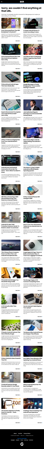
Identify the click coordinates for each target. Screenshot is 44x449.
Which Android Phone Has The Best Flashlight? (32, 385)
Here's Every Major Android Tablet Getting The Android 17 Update (31, 141)
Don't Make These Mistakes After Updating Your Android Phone (32, 359)
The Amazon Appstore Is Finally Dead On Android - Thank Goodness (10, 412)
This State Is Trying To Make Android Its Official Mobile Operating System (31, 169)
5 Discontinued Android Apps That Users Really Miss (10, 85)
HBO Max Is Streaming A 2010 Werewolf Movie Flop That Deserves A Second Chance (9, 198)
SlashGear (31, 440)
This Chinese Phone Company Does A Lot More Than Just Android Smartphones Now (10, 253)
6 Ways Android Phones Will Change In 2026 (31, 197)
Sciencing (26, 440)
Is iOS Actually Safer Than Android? (8, 306)
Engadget (13, 440)
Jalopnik (17, 440)
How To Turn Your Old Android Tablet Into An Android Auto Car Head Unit (32, 226)
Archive (20, 433)
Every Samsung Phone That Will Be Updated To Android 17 (10, 31)
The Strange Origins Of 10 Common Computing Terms (31, 280)
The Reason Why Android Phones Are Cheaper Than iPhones (33, 333)
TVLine (21, 440)
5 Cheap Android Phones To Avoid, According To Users (31, 31)
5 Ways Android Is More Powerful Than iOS (11, 359)
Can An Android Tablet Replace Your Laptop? (32, 307)
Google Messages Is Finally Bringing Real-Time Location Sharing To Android (31, 86)
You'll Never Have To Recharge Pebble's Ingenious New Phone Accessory (32, 58)
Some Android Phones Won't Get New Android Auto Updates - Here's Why (10, 58)
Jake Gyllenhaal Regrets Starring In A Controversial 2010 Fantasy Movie (32, 113)
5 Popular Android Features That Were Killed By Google (10, 333)
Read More (18, 40)
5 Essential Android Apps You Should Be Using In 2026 (9, 280)
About (15, 433)
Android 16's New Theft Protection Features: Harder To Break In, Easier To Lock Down (10, 226)
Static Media (16, 435)
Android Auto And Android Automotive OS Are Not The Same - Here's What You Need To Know (10, 170)
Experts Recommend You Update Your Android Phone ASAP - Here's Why (11, 113)
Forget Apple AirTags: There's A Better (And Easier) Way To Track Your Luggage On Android (32, 254)
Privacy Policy (27, 433)
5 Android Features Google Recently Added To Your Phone (10, 385)
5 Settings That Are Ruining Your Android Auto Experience (32, 411)
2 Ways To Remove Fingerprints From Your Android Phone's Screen (10, 141)
